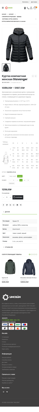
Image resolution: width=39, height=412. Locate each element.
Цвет (3, 176)
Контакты (25, 2)
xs (21, 180)
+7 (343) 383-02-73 (10, 320)
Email (17, 204)
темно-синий (12, 176)
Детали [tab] (7, 212)
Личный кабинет (6, 357)
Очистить (11, 183)
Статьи (4, 342)
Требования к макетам (8, 369)
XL (28, 180)
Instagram (3, 391)
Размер (4, 180)
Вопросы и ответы (7, 365)
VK (7, 391)
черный (20, 176)
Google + (13, 204)
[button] (29, 254)
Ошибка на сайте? (7, 383)
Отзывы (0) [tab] (9, 247)
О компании (5, 337)
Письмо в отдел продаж (8, 378)
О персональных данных (9, 344)
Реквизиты (5, 339)
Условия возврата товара (9, 367)
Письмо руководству (8, 380)
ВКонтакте (20, 204)
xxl (24, 180)
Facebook (3, 204)
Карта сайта (5, 349)
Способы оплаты (7, 360)
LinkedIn (10, 204)
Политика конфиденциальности (11, 346)
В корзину (19, 197)
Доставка (34, 2)
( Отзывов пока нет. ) (16, 82)
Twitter (6, 204)
